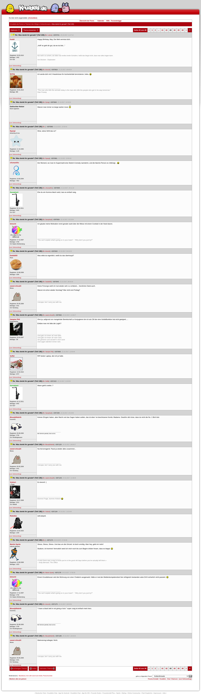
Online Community (134, 693)
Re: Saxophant (47, 219)
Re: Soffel (46, 381)
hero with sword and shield (34, 675)
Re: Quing (46, 102)
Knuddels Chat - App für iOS (80, 693)
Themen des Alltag (32, 24)
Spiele (118, 693)
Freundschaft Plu (109, 693)
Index (33, 668)
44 (174, 30)
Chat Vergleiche (147, 693)
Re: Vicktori (46, 511)
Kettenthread (45, 24)
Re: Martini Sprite (48, 572)
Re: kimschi (46, 69)
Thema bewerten (31, 30)
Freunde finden (96, 693)
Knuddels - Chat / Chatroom (169, 679)
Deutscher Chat (41, 693)
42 (166, 30)
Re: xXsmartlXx (47, 188)
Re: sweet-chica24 (48, 315)
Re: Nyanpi (46, 158)
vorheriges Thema (19, 668)
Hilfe (108, 21)
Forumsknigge (116, 21)
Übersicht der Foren (86, 21)
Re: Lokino (48, 35)
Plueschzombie (47, 675)
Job (164, 693)
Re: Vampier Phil (48, 351)
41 (162, 30)
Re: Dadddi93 (47, 281)
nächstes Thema (47, 668)
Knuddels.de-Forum (17, 24)
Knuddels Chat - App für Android (58, 693)
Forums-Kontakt (153, 679)
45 (178, 30)
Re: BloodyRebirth (48, 444)
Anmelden (33, 18)
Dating (124, 693)
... (158, 30)
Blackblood (22, 675)
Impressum (157, 693)
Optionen (15, 30)
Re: (44, 126)
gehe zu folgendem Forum (144, 676)
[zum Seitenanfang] (15, 65)
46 (182, 30)
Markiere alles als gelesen (18, 679)
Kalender (101, 21)
